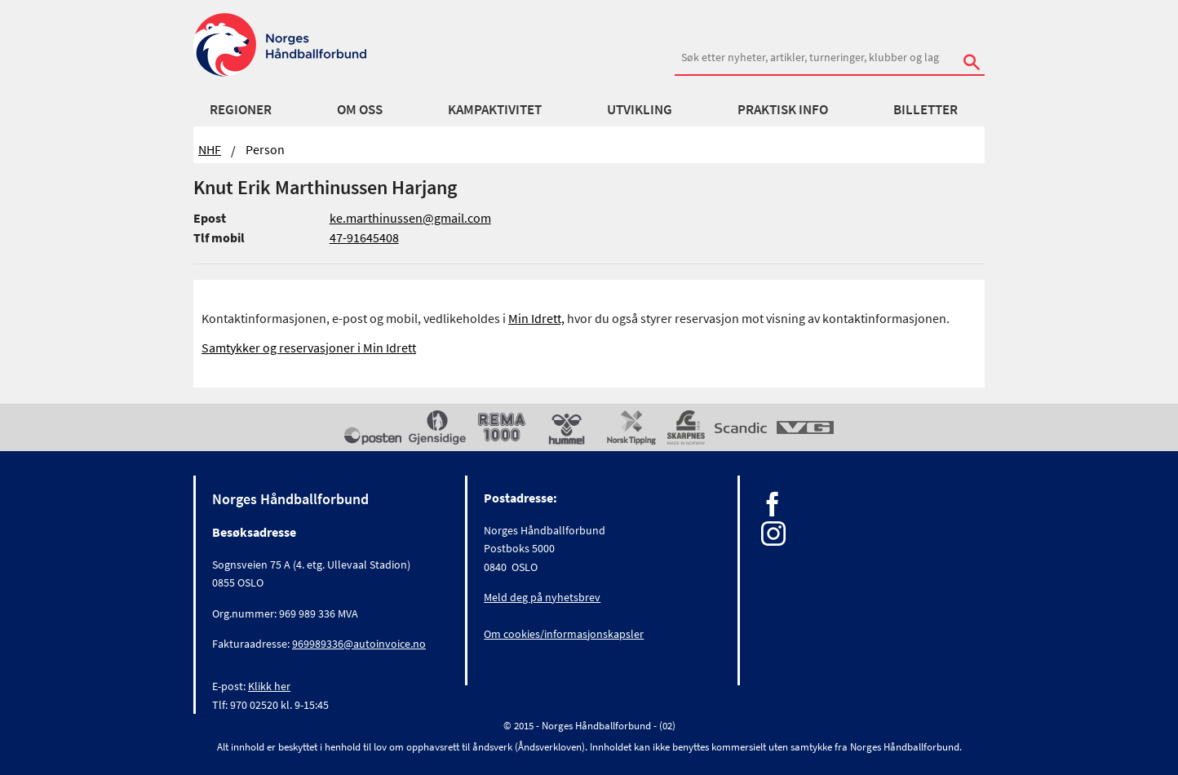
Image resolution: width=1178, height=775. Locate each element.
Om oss (360, 109)
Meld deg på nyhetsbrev (542, 597)
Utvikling (639, 109)
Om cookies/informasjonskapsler (564, 634)
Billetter (925, 109)
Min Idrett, (536, 318)
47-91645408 (364, 237)
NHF (209, 149)
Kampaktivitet (495, 109)
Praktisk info (782, 109)
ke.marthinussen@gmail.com (410, 218)
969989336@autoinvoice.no (359, 643)
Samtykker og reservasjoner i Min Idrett (309, 347)
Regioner (241, 109)
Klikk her (269, 686)
